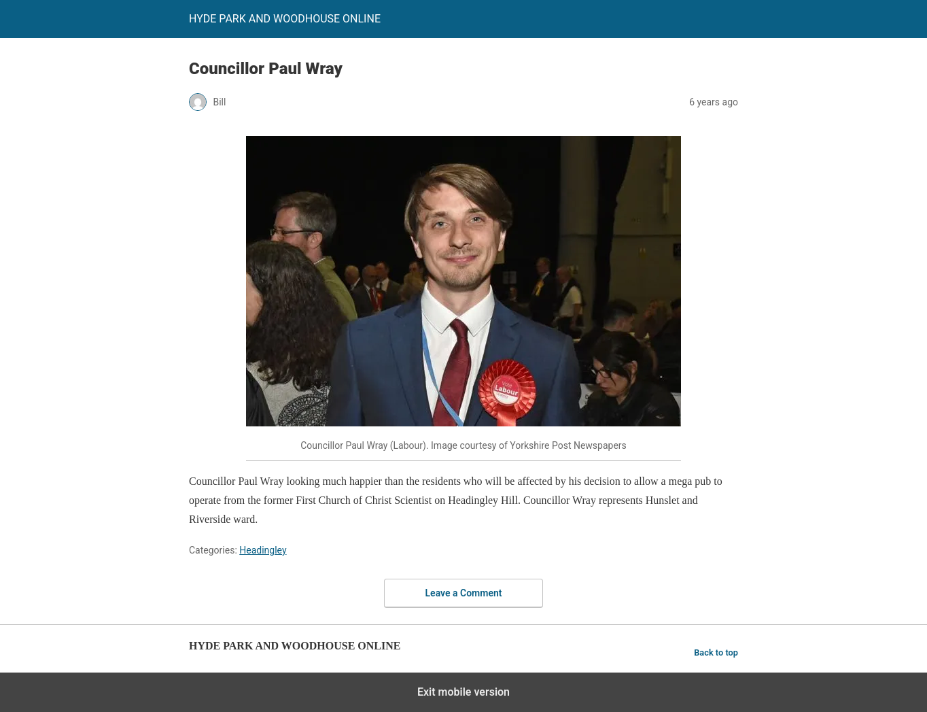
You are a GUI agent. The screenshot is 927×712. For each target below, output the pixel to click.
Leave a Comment (463, 593)
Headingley (262, 550)
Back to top (716, 652)
